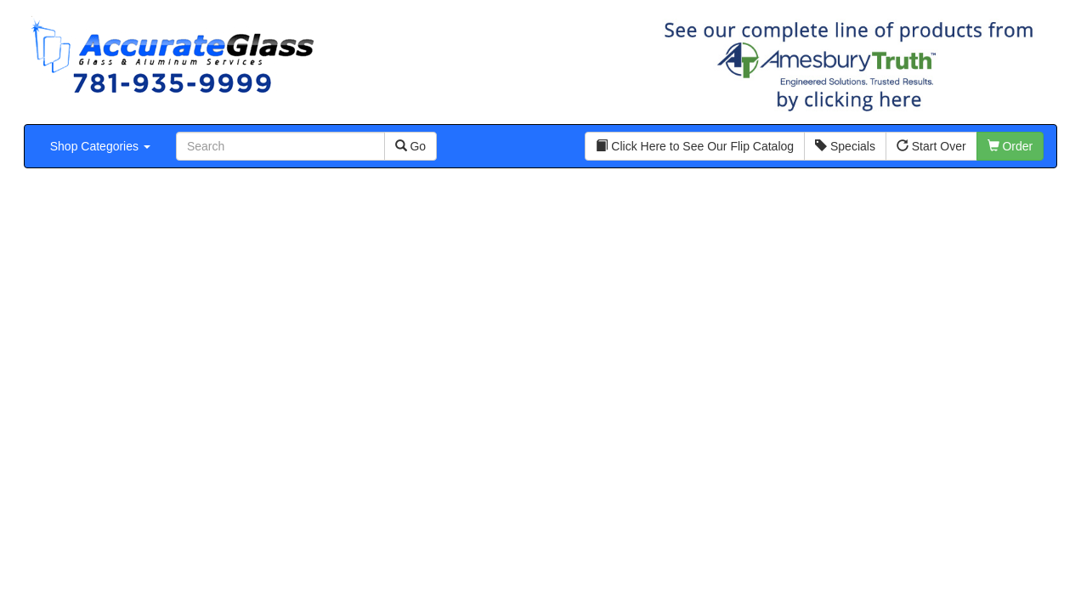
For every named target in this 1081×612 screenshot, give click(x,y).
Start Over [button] (931, 146)
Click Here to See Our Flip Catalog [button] (695, 146)
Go (411, 146)
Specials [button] (845, 146)
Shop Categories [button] (100, 146)
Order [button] (1010, 146)
